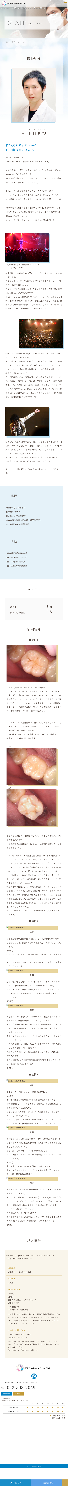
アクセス (18, 1393)
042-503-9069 (18, 1387)
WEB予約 (7, 1393)
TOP (8, 42)
